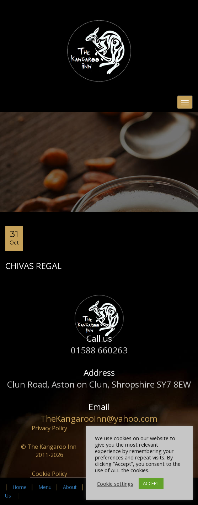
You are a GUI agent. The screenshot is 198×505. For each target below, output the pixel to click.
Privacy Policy (49, 428)
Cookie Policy (49, 474)
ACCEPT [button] (151, 483)
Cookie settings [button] (115, 483)
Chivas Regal (33, 266)
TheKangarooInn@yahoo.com (99, 418)
